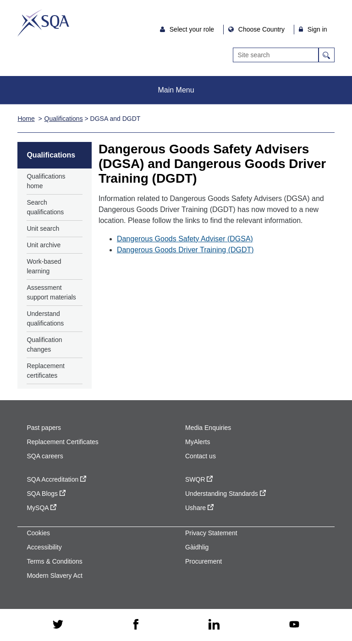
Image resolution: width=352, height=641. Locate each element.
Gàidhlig (197, 547)
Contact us (200, 456)
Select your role (193, 29)
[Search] (276, 55)
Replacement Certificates (62, 441)
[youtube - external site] (294, 625)
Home (25, 118)
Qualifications (63, 118)
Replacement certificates (46, 370)
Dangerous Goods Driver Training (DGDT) (185, 250)
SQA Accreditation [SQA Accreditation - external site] (56, 479)
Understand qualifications (45, 318)
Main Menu (176, 90)
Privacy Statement (211, 533)
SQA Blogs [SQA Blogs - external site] (46, 493)
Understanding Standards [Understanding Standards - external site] (225, 493)
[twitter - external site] (58, 625)
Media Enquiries (208, 427)
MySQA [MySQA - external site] (41, 507)
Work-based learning (44, 266)
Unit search (43, 228)
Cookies (38, 533)
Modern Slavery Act (54, 575)
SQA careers (45, 456)
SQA (43, 23)
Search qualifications (45, 207)
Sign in (317, 29)
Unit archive (43, 245)
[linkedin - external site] (214, 625)
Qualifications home (46, 181)
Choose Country (262, 29)
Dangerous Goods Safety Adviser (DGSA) (185, 239)
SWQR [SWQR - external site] (199, 479)
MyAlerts (197, 441)
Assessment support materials (51, 292)
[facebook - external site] (135, 625)
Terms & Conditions (54, 561)
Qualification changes (44, 344)
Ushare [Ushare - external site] (199, 507)
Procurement (203, 561)
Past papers (44, 427)
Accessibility (44, 547)
